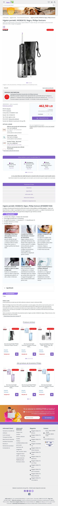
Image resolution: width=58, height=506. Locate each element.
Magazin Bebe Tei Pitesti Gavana (35, 449)
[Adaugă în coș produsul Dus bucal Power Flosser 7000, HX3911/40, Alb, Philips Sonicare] (52, 354)
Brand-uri (5, 443)
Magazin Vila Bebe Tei (35, 445)
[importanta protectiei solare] (29, 11)
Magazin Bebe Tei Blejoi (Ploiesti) (35, 475)
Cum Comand (6, 435)
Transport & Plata (7, 437)
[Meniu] (4, 2)
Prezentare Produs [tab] (29, 184)
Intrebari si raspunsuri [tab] (29, 201)
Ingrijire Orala (13, 17)
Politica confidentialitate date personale (22, 443)
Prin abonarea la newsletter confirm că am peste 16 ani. (40, 412)
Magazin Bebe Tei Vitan (35, 466)
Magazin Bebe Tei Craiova (35, 440)
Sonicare (8, 110)
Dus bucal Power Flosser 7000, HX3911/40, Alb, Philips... (46, 345)
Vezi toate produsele (48, 88)
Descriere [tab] (29, 188)
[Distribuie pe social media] (4, 27)
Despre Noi (19, 432)
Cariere (18, 434)
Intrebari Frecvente (8, 441)
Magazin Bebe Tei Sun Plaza (35, 462)
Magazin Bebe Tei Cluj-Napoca (35, 479)
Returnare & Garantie (8, 439)
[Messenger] (27, 491)
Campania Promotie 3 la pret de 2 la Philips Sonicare (24, 94)
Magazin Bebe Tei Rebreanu (35, 457)
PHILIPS (8, 108)
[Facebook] (25, 491)
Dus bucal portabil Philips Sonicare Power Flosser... (11, 344)
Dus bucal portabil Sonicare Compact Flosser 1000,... (29, 345)
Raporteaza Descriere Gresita (12, 316)
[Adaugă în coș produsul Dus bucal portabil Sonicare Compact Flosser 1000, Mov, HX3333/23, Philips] (16, 394)
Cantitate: (40, 114)
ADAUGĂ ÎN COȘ (42, 118)
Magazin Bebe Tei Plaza (35, 453)
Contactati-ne (6, 448)
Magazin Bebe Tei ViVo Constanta (35, 470)
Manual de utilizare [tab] (29, 197)
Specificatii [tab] (29, 191)
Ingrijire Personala (4, 17)
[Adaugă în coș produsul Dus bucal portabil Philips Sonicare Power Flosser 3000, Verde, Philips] (16, 354)
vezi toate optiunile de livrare (11, 150)
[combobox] (29, 5)
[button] (27, 83)
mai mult (50, 97)
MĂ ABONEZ (48, 418)
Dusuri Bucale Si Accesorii (23, 17)
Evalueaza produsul (7, 106)
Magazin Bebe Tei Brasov (35, 436)
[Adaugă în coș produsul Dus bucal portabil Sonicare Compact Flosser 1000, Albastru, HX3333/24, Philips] (34, 354)
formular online (20, 461)
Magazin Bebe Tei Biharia (35, 432)
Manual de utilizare (14, 119)
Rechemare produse (8, 445)
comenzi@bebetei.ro (49, 439)
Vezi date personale (43, 413)
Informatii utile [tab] (29, 194)
